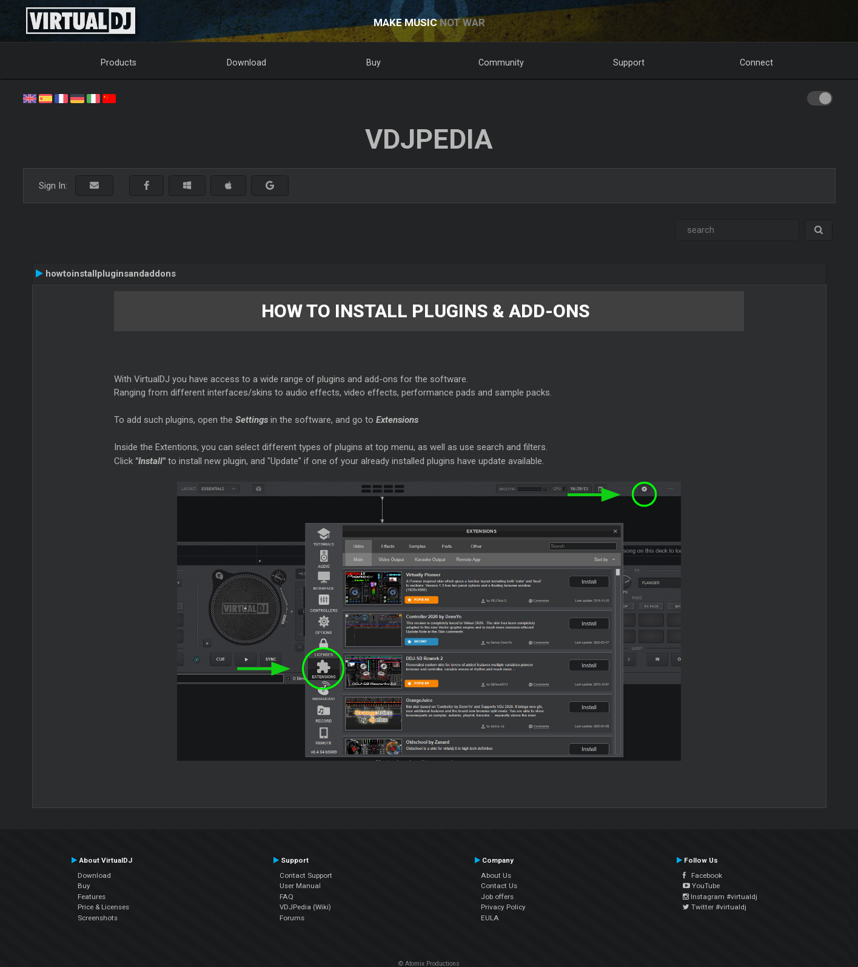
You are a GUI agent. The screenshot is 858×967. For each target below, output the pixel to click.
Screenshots (98, 918)
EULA (490, 918)
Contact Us (499, 885)
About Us (496, 875)
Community (501, 62)
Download (246, 62)
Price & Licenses (103, 907)
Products (118, 62)
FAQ (286, 896)
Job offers (497, 896)
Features (92, 896)
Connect (756, 62)
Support (629, 62)
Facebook (702, 875)
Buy (373, 62)
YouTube (701, 885)
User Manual (300, 885)
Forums (292, 918)
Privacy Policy (503, 907)
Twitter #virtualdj (714, 907)
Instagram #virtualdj (720, 896)
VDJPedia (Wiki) (305, 907)
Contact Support (306, 875)
